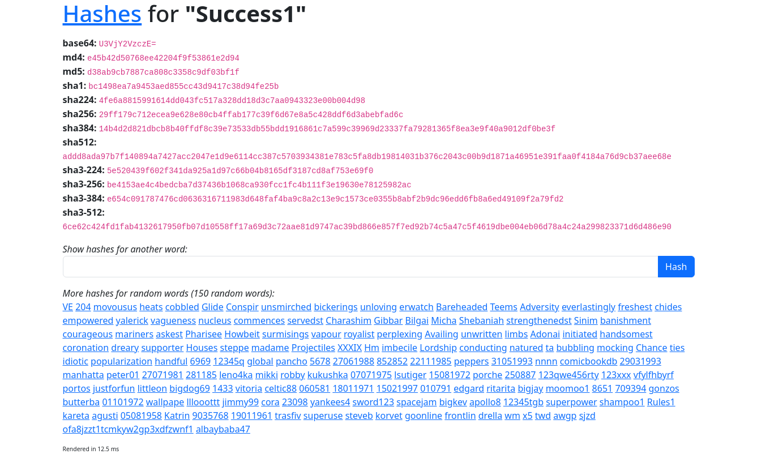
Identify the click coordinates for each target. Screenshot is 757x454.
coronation (86, 347)
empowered (88, 320)
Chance (652, 347)
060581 (314, 388)
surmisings (285, 334)
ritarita (500, 388)
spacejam (416, 402)
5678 (320, 361)
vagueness (173, 320)
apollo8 (485, 402)
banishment (625, 320)
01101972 (122, 402)
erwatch (416, 307)
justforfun (114, 388)
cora (270, 402)
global (260, 361)
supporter (162, 347)
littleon (153, 388)
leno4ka (236, 375)
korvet (389, 415)
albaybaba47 (223, 429)
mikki (266, 375)
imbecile (399, 347)
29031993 (640, 361)
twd (543, 415)
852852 (392, 361)
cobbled (182, 307)
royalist (359, 334)
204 (83, 307)
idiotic (75, 361)
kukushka (327, 375)
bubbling (575, 347)
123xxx (616, 375)
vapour (326, 334)
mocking (615, 347)
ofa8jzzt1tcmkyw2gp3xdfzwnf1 (128, 429)
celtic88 (280, 388)
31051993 (512, 361)
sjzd (587, 415)
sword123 (374, 402)
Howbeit (242, 334)
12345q (229, 361)
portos (77, 388)
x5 (528, 415)
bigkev (453, 402)
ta (550, 347)
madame (270, 347)
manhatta (83, 375)
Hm (371, 347)
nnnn (546, 361)
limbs (516, 334)
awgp (564, 415)
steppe (234, 347)
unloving (378, 307)
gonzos (663, 388)
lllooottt (203, 402)
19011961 (251, 415)
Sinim (586, 320)
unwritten (482, 334)
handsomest (626, 334)
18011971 (353, 388)
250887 (520, 375)
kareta (76, 415)
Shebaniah (481, 320)
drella (490, 415)
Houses (202, 347)
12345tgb (523, 402)
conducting (483, 347)
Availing (441, 334)
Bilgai (417, 320)
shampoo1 (622, 402)
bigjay (530, 388)
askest (169, 334)
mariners (134, 334)
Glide (213, 307)
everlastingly (588, 307)
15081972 (450, 375)
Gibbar (388, 320)
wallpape (165, 402)
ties (677, 347)
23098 (295, 402)
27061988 (353, 361)
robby (292, 375)
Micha (443, 320)
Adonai (546, 334)
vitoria (249, 388)
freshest (635, 307)
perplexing (399, 334)
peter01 (123, 375)
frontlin (460, 415)
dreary (125, 347)
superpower (571, 402)
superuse (323, 415)
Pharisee (203, 334)
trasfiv (288, 415)
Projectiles (313, 347)
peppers (471, 361)
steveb (359, 415)
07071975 (371, 375)
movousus (115, 307)
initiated (579, 334)
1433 (222, 388)
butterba (81, 402)
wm (512, 415)
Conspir (242, 307)
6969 (200, 361)
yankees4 (330, 402)
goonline (423, 415)
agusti (105, 415)
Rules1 (661, 402)
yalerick (132, 320)
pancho (291, 361)
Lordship (438, 347)
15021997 (397, 388)
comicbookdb (589, 361)
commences (259, 320)
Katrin (177, 415)
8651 (602, 388)
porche (487, 375)
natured (527, 347)
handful (171, 361)
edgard (469, 388)
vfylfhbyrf (654, 375)
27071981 (162, 375)
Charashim (348, 320)
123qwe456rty (568, 375)
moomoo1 (568, 388)
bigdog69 (189, 388)
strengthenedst (538, 320)
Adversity (539, 307)
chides (668, 307)
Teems (504, 307)
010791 (435, 388)
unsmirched (286, 307)
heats (150, 307)
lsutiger (410, 375)
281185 (201, 375)
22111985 (430, 361)
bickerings (335, 307)
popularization (121, 361)
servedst (305, 320)
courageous (88, 334)
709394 (630, 388)
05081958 (141, 415)
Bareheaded (461, 307)
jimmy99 (240, 402)
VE (68, 307)
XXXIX (349, 347)
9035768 (211, 415)
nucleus (214, 320)
